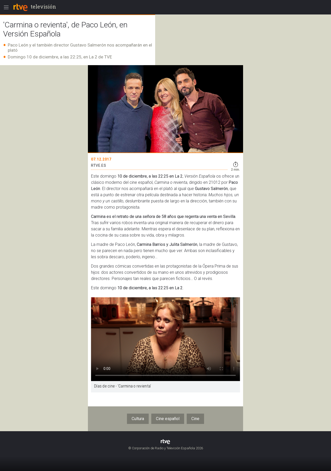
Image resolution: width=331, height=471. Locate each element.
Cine (195, 418)
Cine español (167, 418)
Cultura (138, 418)
